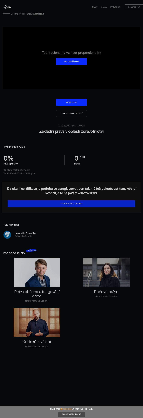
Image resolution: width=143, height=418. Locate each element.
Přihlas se (115, 7)
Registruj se (134, 7)
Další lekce (71, 102)
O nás (104, 7)
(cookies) (67, 409)
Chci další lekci (71, 62)
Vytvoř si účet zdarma (71, 207)
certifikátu (18, 173)
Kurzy (95, 7)
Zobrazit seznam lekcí (72, 113)
